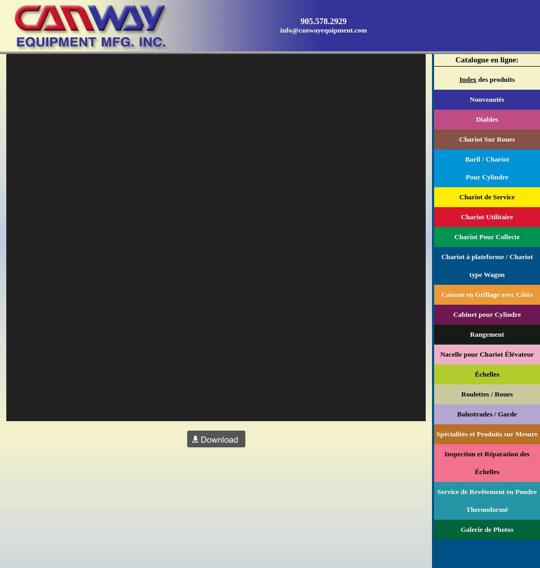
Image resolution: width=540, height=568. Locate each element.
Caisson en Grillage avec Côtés (487, 294)
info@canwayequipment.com (323, 30)
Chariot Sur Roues (487, 139)
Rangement (487, 334)
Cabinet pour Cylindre (487, 314)
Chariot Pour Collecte (487, 237)
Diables (487, 119)
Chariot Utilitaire (487, 217)
